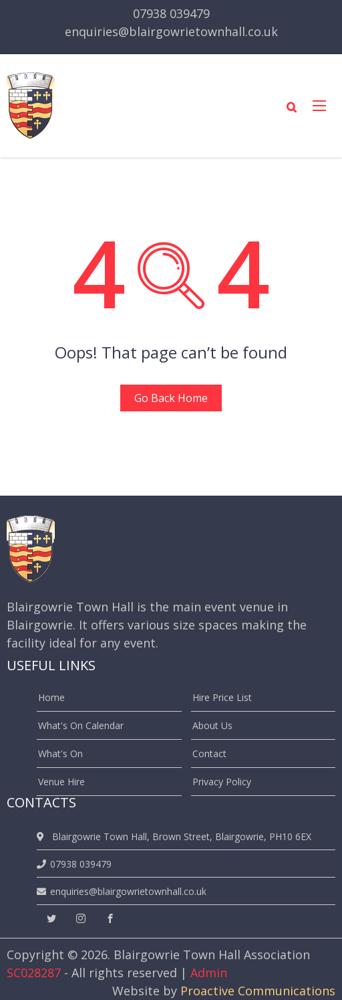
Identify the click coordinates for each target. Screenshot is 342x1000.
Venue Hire (61, 781)
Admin (208, 973)
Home (51, 697)
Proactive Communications (257, 991)
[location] (42, 836)
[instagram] (81, 918)
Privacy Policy (221, 781)
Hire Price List (222, 697)
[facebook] (110, 918)
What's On (60, 753)
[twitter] (51, 918)
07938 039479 (171, 13)
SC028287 (34, 973)
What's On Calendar (81, 725)
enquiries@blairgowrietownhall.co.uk (171, 31)
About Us (212, 725)
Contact (209, 753)
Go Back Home (171, 398)
